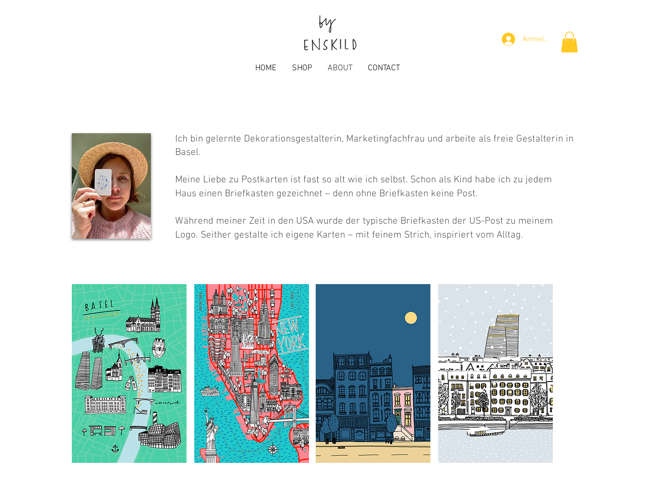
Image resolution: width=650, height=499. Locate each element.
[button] (569, 42)
